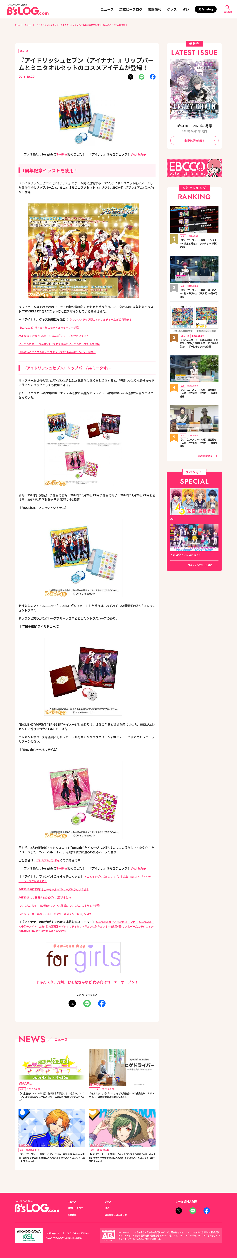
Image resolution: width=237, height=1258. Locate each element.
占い (185, 9)
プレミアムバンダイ (49, 860)
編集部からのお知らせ (118, 1215)
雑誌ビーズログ (130, 9)
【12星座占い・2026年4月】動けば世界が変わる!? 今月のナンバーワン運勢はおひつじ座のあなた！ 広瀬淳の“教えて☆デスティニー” (51, 1098)
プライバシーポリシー (80, 1233)
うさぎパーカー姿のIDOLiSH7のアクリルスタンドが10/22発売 (60, 913)
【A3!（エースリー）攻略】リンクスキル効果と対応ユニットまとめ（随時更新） (199, 244)
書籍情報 (154, 9)
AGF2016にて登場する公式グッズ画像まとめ (48, 897)
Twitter (61, 155)
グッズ (172, 9)
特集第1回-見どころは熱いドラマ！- (120, 922)
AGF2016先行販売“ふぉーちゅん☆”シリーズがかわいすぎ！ (59, 336)
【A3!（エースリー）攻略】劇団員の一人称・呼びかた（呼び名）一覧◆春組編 (199, 294)
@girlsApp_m (140, 155)
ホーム (18, 24)
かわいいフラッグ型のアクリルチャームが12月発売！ (105, 320)
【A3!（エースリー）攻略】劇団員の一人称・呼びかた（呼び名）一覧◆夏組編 (199, 398)
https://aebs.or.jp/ (153, 1238)
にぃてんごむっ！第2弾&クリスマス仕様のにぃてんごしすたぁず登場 (65, 344)
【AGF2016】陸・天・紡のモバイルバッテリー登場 (53, 328)
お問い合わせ (53, 1233)
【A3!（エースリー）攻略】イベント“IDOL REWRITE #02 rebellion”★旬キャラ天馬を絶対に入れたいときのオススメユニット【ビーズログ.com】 (52, 1162)
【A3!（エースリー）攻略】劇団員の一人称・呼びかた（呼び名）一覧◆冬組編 (199, 448)
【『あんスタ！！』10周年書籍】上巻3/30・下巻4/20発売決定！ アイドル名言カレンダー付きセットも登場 (198, 346)
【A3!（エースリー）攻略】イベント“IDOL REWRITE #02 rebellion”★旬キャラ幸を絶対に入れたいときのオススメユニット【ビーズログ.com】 (122, 1162)
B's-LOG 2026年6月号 (194, 125)
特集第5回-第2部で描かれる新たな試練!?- (74, 930)
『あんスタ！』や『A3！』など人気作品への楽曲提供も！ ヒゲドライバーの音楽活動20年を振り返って (122, 1098)
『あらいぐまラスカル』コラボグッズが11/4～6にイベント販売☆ (62, 352)
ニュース (107, 9)
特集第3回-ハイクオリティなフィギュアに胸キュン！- (94, 926)
